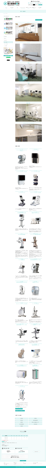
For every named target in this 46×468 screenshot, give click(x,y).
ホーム (4, 462)
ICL (23, 462)
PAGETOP (23, 460)
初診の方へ (5, 38)
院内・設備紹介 (34, 463)
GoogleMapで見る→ (36, 451)
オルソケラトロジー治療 (35, 462)
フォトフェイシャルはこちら (19, 408)
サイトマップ (15, 464)
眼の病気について (15, 462)
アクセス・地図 (5, 464)
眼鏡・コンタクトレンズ (6, 463)
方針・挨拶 (5, 40)
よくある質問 (15, 463)
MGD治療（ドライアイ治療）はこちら (20, 410)
